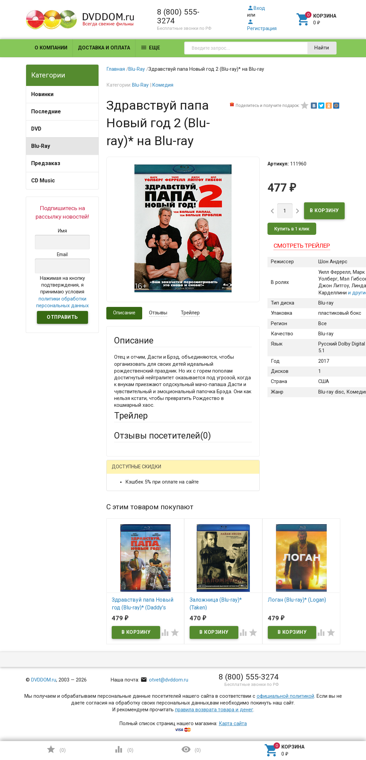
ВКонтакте (198, 471)
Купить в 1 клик (291, 228)
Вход (256, 8)
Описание (124, 313)
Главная (115, 69)
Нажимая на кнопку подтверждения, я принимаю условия (62, 292)
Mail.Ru (157, 471)
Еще (150, 47)
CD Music (43, 180)
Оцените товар (131, 588)
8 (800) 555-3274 (178, 16)
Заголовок (126, 563)
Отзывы (158, 313)
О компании (51, 48)
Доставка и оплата (104, 48)
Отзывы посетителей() (162, 435)
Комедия (162, 85)
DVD (36, 129)
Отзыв (121, 599)
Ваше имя (125, 506)
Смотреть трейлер (302, 245)
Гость (123, 471)
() (56, 749)
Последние (46, 111)
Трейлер (190, 313)
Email (120, 531)
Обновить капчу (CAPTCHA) (199, 700)
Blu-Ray (40, 146)
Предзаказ (45, 163)
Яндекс (135, 482)
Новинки (42, 94)
